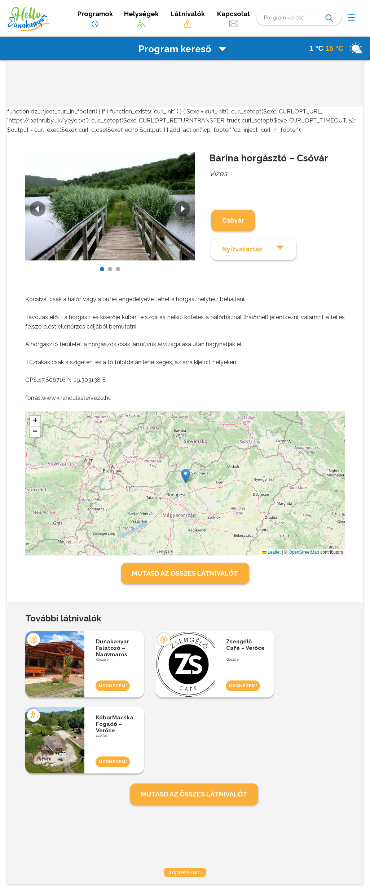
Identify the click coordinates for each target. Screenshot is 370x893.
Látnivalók (188, 19)
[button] (185, 476)
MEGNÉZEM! (112, 685)
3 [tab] (118, 269)
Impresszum (185, 872)
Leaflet (271, 552)
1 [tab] (102, 269)
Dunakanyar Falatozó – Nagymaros (112, 647)
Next (183, 209)
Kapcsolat (233, 19)
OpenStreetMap (303, 552)
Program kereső (183, 49)
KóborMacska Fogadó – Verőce (114, 723)
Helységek (141, 19)
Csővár (233, 220)
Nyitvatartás (253, 248)
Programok (95, 19)
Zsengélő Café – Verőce (245, 644)
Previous (37, 209)
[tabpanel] (110, 206)
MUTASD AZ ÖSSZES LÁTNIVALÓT (185, 573)
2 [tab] (110, 269)
